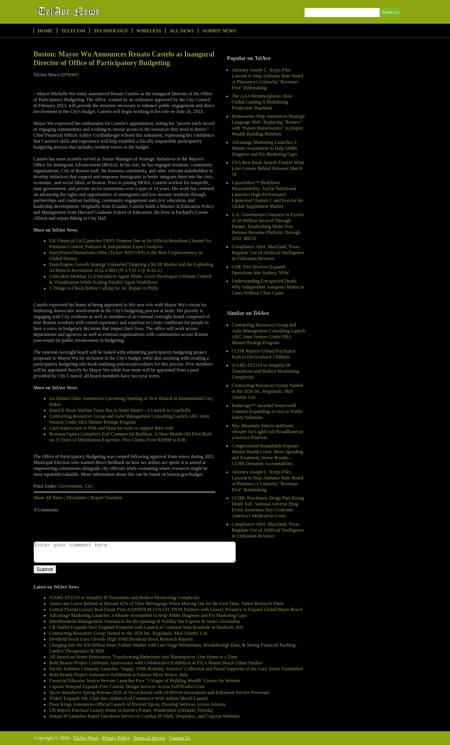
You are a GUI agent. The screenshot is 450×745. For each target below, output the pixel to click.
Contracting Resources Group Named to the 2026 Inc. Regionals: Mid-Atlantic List (267, 391)
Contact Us (179, 738)
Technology (111, 31)
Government (71, 486)
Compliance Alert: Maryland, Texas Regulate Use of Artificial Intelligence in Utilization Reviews (268, 252)
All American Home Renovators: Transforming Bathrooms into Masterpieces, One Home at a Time (143, 657)
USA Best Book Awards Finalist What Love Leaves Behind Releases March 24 (268, 168)
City (89, 486)
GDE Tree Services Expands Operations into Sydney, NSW (260, 269)
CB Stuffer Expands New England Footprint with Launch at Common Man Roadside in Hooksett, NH (146, 627)
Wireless (148, 31)
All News (181, 31)
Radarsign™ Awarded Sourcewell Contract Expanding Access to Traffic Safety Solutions (267, 411)
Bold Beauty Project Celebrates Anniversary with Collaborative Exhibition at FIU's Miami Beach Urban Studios (156, 663)
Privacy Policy (116, 738)
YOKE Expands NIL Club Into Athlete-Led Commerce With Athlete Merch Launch (128, 698)
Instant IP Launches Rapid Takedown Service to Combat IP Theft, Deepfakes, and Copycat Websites (144, 716)
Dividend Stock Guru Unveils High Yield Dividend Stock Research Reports (121, 639)
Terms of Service (149, 738)
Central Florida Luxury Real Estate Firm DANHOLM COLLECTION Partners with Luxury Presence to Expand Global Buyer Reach (176, 609)
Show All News (48, 497)
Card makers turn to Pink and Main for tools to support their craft (111, 428)
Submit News (219, 31)
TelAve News (92, 11)
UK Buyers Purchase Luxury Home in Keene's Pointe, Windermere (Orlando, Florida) (131, 710)
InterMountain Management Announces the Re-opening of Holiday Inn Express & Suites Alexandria (144, 621)
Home (45, 31)
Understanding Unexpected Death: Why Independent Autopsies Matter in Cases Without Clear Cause (268, 287)
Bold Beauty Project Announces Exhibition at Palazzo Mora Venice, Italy (118, 674)
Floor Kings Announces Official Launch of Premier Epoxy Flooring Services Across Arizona (137, 704)
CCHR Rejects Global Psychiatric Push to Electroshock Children (264, 354)
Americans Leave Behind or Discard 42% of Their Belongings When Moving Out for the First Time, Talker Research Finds (166, 603)
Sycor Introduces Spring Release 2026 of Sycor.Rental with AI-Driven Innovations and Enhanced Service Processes (159, 692)
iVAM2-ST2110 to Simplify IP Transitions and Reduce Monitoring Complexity (265, 371)
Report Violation (106, 497)
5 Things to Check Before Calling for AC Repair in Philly (104, 288)
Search (391, 21)
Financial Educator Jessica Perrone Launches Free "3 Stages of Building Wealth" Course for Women (144, 680)
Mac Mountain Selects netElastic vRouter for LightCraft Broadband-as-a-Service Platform (268, 431)
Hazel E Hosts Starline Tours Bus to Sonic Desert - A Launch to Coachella (119, 410)
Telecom (73, 31)
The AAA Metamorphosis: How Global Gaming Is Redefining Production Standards (262, 102)
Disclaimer (76, 497)
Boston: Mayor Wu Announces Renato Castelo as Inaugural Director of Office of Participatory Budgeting (124, 58)
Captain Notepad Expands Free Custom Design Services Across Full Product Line (127, 686)
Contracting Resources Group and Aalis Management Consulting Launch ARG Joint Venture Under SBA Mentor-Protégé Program (268, 333)
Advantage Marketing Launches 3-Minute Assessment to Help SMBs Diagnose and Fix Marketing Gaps (265, 148)
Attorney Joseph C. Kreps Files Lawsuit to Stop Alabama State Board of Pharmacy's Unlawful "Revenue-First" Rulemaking (267, 79)
